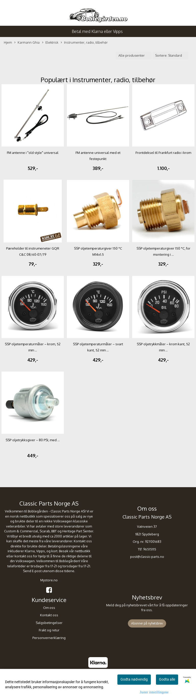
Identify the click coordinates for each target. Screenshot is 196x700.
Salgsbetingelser (49, 623)
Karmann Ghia (27, 42)
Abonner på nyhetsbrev (147, 623)
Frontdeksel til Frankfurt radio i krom (163, 153)
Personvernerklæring (49, 638)
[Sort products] (170, 55)
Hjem (8, 42)
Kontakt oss (49, 615)
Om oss (49, 608)
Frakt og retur (49, 630)
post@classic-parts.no (147, 557)
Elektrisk (50, 42)
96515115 (149, 549)
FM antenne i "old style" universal (32, 153)
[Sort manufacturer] (134, 55)
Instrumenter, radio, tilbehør (84, 42)
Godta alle (167, 679)
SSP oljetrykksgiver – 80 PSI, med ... (33, 440)
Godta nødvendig (134, 679)
